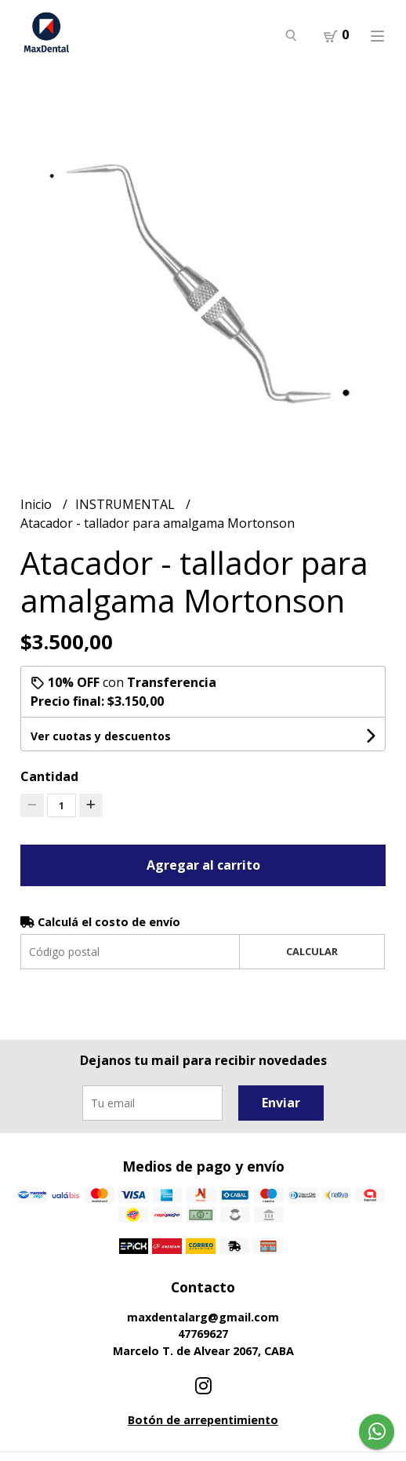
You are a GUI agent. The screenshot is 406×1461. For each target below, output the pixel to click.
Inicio (37, 504)
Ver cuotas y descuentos (101, 736)
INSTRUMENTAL (126, 504)
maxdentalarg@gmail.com (203, 1317)
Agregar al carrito (203, 865)
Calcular (312, 951)
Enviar (281, 1102)
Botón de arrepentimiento (203, 1419)
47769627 (203, 1333)
